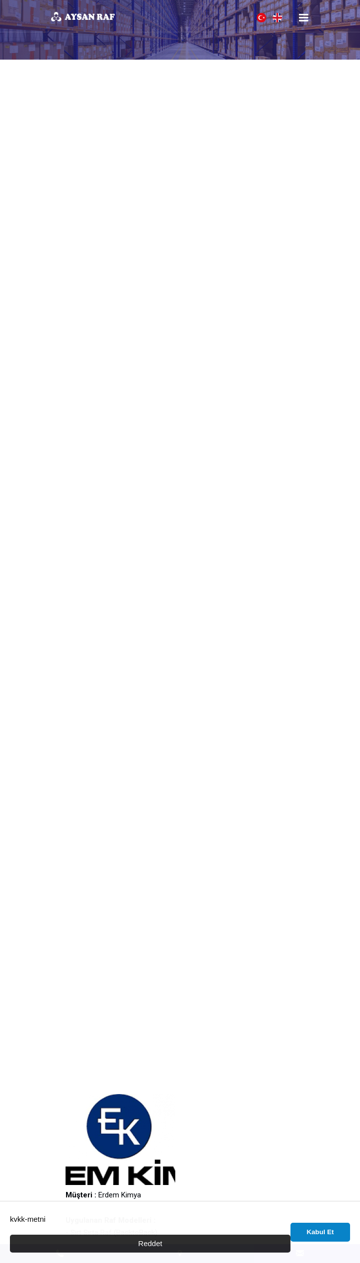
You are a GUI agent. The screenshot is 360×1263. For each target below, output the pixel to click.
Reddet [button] (150, 1243)
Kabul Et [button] (320, 1232)
